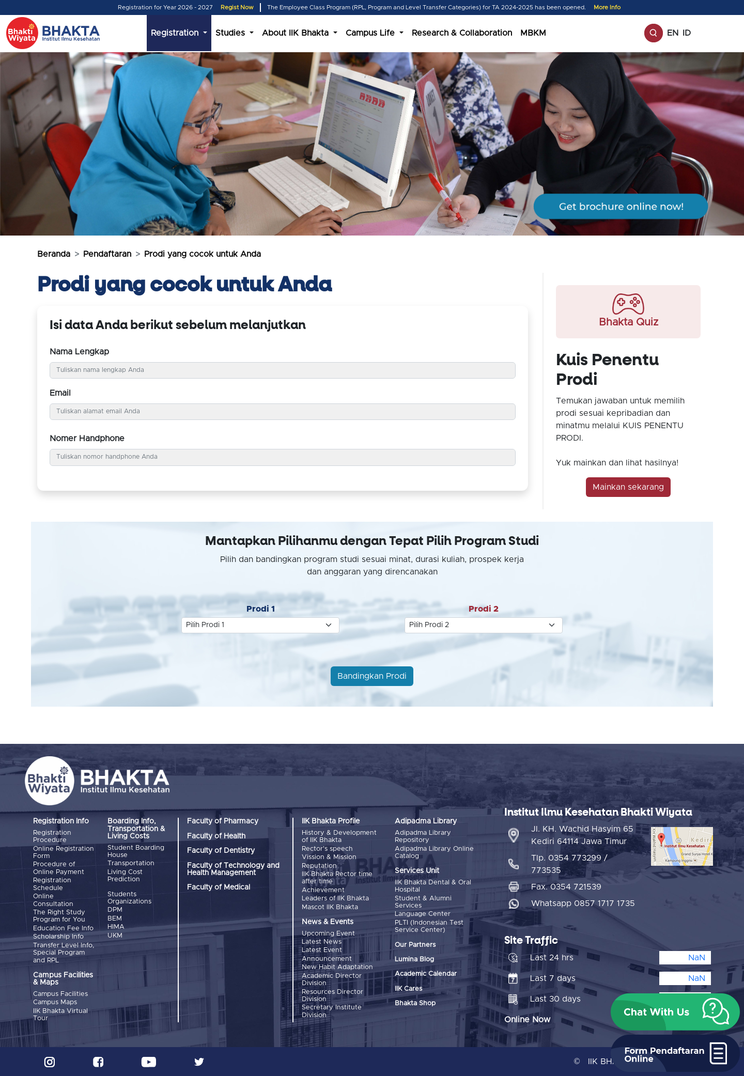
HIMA (116, 927)
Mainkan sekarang (628, 487)
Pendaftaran (107, 254)
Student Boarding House (135, 852)
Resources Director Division (332, 995)
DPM (114, 910)
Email (60, 393)
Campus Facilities (60, 993)
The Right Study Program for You (59, 916)
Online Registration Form (63, 853)
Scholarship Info (58, 936)
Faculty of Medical (218, 887)
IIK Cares (408, 989)
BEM (114, 918)
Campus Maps (55, 1002)
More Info (607, 7)
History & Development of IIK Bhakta (339, 837)
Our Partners (415, 944)
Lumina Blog (414, 959)
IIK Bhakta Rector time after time (337, 878)
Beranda (53, 254)
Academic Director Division (332, 979)
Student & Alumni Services (423, 902)
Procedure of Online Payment (58, 868)
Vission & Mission (329, 857)
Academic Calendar (426, 974)
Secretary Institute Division (332, 1011)
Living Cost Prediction (125, 876)
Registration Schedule (52, 884)
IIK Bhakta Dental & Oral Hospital (433, 886)
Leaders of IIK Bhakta (335, 898)
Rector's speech (327, 849)
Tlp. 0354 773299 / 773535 (569, 863)
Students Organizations (129, 898)
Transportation (130, 863)
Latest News (322, 941)
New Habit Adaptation (337, 967)
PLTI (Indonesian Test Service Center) (429, 926)
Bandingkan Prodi (372, 676)
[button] (675, 1012)
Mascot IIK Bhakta (330, 906)
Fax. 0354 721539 (566, 886)
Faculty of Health (216, 836)
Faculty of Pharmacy (222, 821)
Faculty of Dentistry (221, 850)
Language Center (423, 914)
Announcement (327, 958)
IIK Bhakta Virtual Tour (60, 1014)
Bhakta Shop (415, 1003)
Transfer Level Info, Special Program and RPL (63, 952)
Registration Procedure (52, 837)
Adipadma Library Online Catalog (434, 853)
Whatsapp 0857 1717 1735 (583, 903)
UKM (114, 935)
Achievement (323, 890)
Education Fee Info (63, 928)
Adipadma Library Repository (423, 837)
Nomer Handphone (87, 438)
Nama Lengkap (79, 352)
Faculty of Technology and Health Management (233, 869)
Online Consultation (53, 900)
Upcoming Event (328, 933)
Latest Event (322, 950)
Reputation (319, 865)
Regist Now (237, 7)
